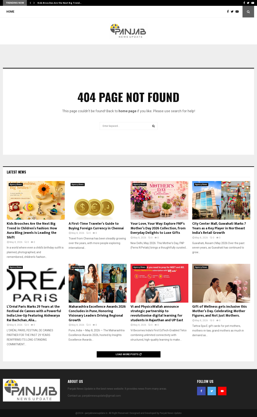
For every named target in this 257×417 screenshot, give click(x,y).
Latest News (16, 171)
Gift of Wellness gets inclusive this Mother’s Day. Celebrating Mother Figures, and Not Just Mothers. (219, 311)
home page (127, 111)
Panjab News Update (171, 413)
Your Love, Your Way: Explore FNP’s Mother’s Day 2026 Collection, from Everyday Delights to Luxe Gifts (158, 228)
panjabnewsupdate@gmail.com (101, 395)
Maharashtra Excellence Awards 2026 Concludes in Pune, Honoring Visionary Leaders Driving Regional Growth (97, 313)
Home (10, 11)
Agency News (16, 184)
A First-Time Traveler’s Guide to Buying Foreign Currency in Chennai (96, 226)
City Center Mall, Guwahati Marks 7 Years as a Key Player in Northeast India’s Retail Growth (219, 228)
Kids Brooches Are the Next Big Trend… (59, 3)
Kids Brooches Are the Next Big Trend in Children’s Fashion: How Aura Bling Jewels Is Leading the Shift (32, 230)
